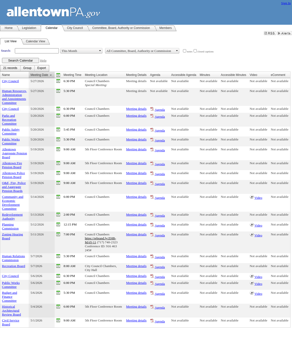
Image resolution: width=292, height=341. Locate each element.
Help (43, 60)
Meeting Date (39, 75)
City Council (10, 81)
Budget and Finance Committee (9, 296)
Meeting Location (96, 75)
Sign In (286, 3)
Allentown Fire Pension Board (12, 165)
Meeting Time (72, 75)
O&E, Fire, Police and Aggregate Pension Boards (14, 187)
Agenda (160, 110)
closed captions (206, 51)
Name (6, 75)
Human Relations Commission (13, 258)
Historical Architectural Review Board (11, 310)
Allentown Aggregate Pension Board (14, 153)
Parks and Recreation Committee (9, 119)
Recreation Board (13, 266)
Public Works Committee (11, 141)
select (100, 50)
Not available (159, 81)
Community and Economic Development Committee (12, 202)
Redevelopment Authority (12, 216)
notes (190, 51)
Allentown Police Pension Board (13, 175)
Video (258, 198)
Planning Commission (10, 226)
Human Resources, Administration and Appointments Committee (14, 97)
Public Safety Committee (11, 131)
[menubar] (24, 68)
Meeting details (136, 81)
